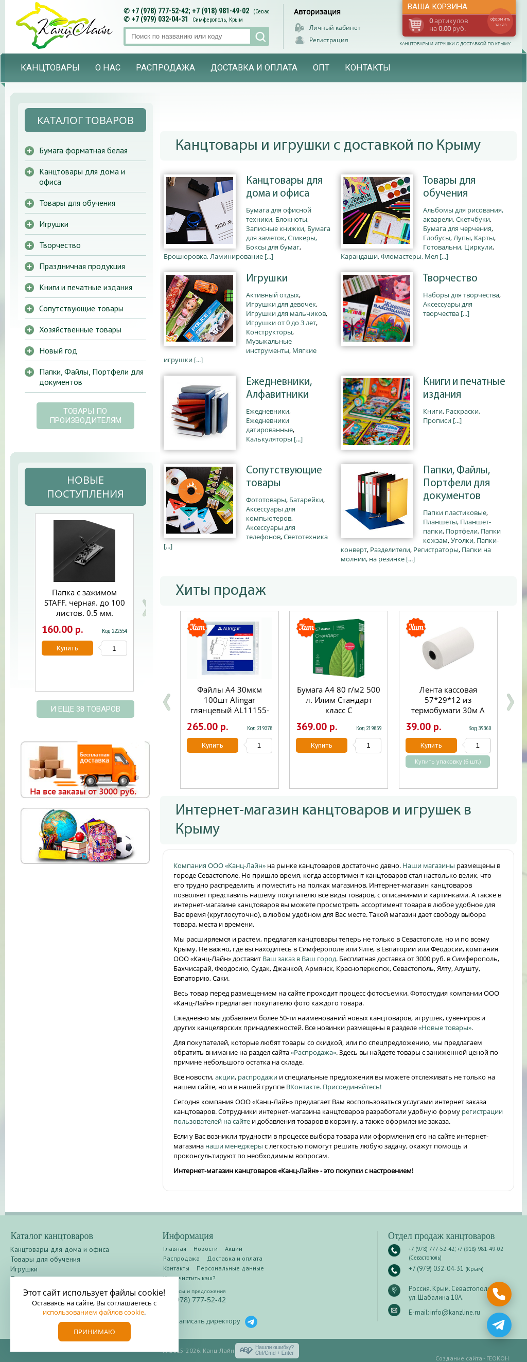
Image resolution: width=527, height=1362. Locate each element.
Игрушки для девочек (281, 304)
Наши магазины (429, 865)
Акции (233, 1248)
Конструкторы (269, 332)
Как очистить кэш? (189, 1278)
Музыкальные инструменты (269, 346)
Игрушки (267, 278)
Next (145, 608)
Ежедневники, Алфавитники (279, 388)
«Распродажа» (313, 1052)
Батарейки (306, 499)
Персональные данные (230, 1268)
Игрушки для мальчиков (286, 313)
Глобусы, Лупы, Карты (458, 237)
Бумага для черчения (457, 228)
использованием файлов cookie (93, 1312)
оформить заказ (500, 21)
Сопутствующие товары (284, 477)
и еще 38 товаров (85, 709)
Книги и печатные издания (464, 388)
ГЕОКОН (497, 1358)
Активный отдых (272, 294)
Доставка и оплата (253, 68)
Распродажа (165, 68)
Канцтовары (50, 68)
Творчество (450, 278)
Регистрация (328, 40)
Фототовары (266, 499)
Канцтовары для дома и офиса (284, 187)
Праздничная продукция (82, 266)
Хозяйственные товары (80, 329)
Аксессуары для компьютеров (270, 513)
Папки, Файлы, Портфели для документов (456, 483)
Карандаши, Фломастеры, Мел (389, 256)
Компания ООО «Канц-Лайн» (220, 865)
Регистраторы (436, 549)
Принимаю (94, 1331)
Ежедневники (267, 411)
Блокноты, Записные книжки (277, 224)
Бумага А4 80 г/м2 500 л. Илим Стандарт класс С (338, 699)
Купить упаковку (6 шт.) (448, 761)
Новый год (58, 350)
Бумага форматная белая (83, 150)
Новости (206, 1248)
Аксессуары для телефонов (270, 532)
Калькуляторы (269, 439)
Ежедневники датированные (269, 425)
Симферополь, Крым (217, 19)
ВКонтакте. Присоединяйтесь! (333, 1086)
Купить (212, 745)
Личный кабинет (335, 27)
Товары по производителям (85, 415)
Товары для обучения (449, 187)
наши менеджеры (235, 1146)
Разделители (390, 549)
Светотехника (306, 536)
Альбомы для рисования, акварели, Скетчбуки (463, 214)
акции (225, 1077)
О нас (107, 68)
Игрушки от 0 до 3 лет (281, 322)
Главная (174, 1248)
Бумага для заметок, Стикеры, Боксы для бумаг (288, 238)
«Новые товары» (444, 1027)
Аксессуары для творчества (447, 308)
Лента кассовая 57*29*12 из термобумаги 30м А (448, 699)
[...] (269, 256)
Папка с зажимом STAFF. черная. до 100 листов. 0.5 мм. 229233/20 (84, 607)
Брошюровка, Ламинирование (213, 256)
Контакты (368, 68)
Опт (321, 68)
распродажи (257, 1077)
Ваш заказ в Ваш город (299, 958)
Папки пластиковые (454, 512)
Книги (433, 411)
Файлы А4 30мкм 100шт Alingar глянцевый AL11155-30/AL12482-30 (229, 705)
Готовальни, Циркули (458, 247)
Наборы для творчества (461, 294)
